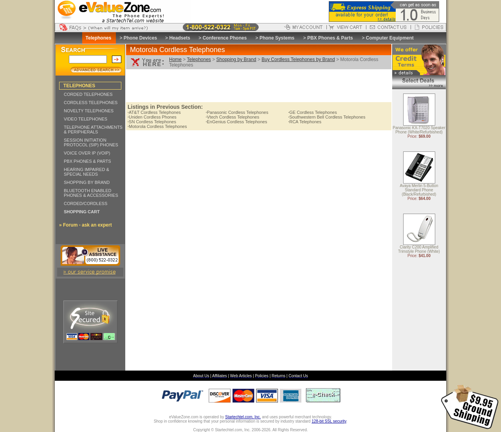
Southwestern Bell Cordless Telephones (326, 117)
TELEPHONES (79, 85)
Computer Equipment (390, 38)
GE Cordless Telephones (312, 112)
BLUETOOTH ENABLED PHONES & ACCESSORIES (91, 193)
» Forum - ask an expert (85, 225)
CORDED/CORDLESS (85, 203)
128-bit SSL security (329, 421)
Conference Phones (225, 38)
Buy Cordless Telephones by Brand (298, 59)
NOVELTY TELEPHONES (89, 110)
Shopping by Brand (236, 59)
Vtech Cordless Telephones (232, 117)
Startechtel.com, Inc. (243, 417)
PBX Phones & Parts (330, 38)
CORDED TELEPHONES (88, 94)
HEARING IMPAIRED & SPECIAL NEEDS (86, 171)
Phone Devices (140, 38)
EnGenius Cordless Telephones (236, 121)
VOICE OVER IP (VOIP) (87, 153)
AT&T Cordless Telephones (154, 112)
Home (175, 59)
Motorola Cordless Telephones (157, 126)
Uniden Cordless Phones (152, 117)
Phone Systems (277, 38)
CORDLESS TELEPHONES (90, 102)
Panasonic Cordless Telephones (236, 112)
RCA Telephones (304, 121)
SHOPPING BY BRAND (87, 182)
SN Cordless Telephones (152, 121)
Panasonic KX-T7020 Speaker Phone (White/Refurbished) (419, 130)
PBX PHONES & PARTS (87, 161)
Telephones (199, 59)
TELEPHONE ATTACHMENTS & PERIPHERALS (93, 129)
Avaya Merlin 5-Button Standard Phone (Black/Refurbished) (419, 190)
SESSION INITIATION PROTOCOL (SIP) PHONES (91, 142)
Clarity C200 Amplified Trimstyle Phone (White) (419, 249)
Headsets (179, 38)
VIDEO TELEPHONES (85, 119)
